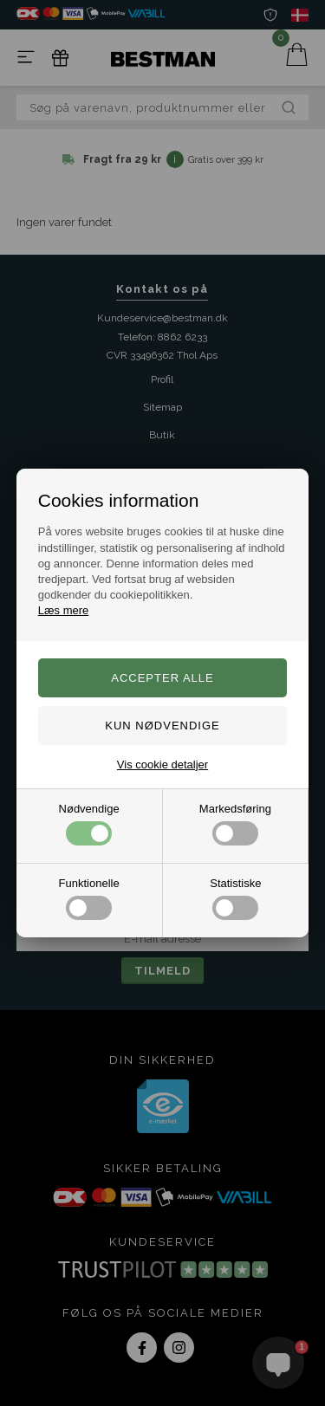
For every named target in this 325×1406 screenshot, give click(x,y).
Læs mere (63, 610)
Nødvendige (89, 824)
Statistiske (235, 898)
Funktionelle (89, 898)
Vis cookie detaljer (162, 764)
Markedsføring (235, 824)
